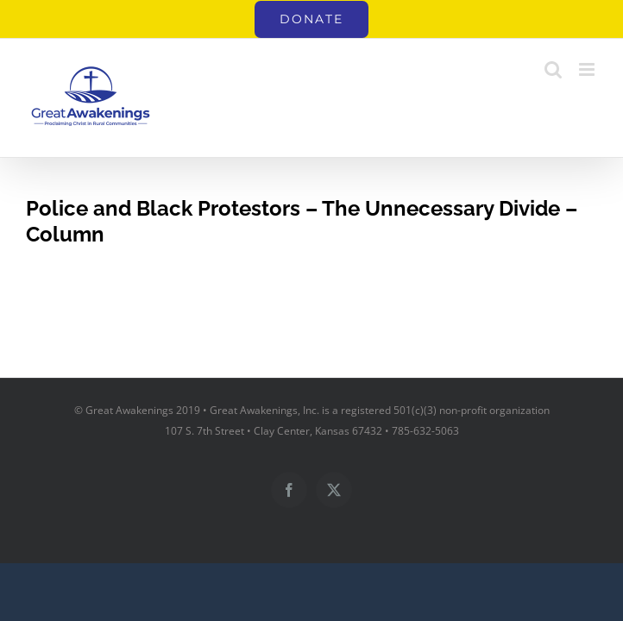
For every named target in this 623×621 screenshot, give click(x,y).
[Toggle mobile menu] (588, 69)
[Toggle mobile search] (553, 69)
